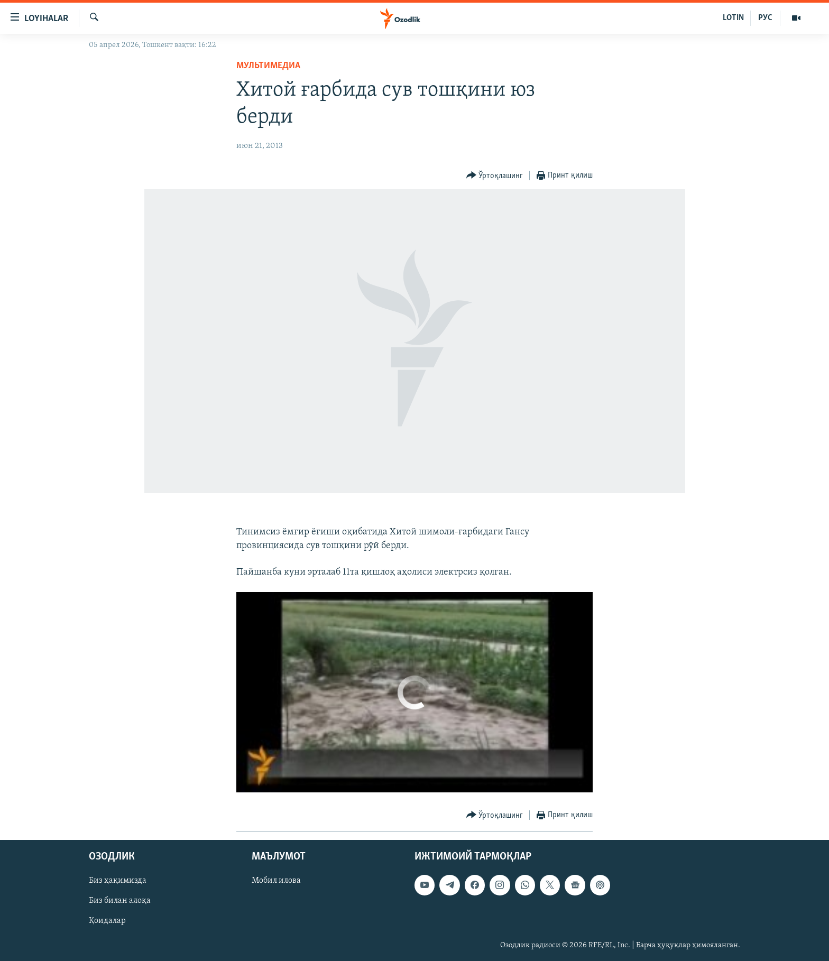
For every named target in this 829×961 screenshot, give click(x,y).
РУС (765, 18)
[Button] (494, 176)
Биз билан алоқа (120, 901)
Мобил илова (276, 881)
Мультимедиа (268, 66)
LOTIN (733, 18)
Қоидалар (107, 921)
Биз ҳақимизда (117, 881)
